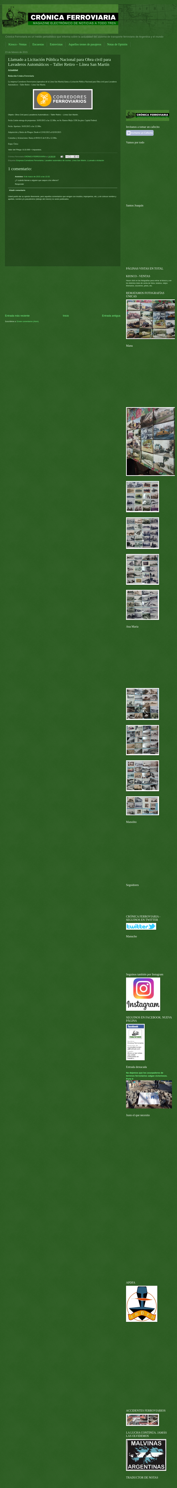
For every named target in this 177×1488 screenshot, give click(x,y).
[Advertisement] (62, 290)
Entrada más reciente (17, 315)
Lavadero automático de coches (58, 160)
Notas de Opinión (117, 44)
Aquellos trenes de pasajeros (84, 44)
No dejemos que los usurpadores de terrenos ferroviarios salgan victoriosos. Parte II (146, 1076)
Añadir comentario (17, 190)
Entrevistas (56, 44)
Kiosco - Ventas (17, 44)
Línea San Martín (79, 160)
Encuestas (38, 44)
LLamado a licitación (95, 160)
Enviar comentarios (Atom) (28, 321)
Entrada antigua (111, 315)
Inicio (66, 315)
